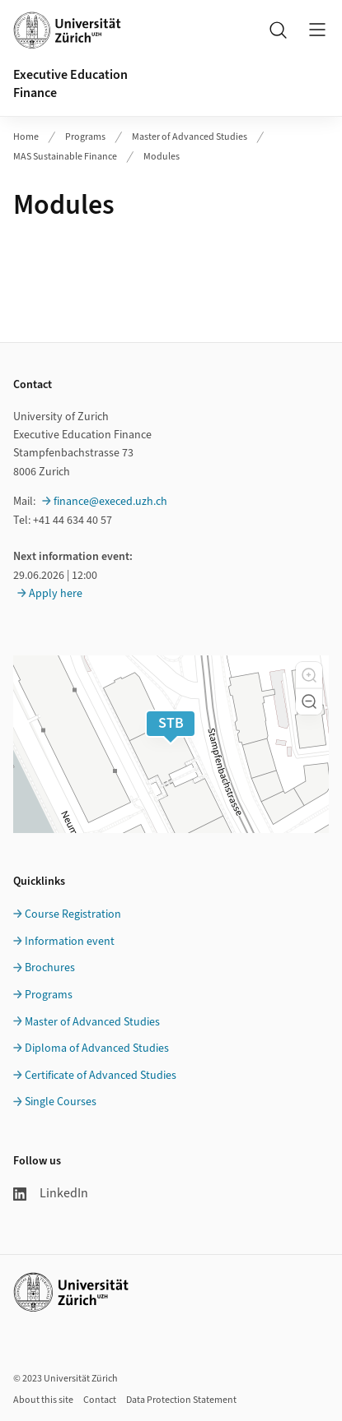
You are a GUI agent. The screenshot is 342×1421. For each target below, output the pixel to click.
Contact (99, 1400)
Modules (161, 157)
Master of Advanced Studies (189, 137)
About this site (43, 1400)
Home (26, 137)
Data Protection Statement (181, 1400)
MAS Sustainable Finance (65, 157)
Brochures (50, 968)
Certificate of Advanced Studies (100, 1075)
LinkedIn (50, 1193)
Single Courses (60, 1102)
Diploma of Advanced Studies (97, 1048)
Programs (85, 137)
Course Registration (73, 914)
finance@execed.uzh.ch (110, 501)
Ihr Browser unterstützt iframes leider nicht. (171, 274)
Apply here (55, 594)
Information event (70, 941)
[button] (309, 675)
